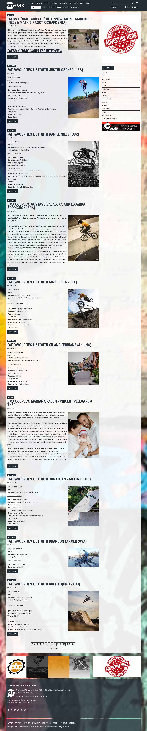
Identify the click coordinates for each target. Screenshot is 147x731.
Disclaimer (36, 723)
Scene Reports (107, 115)
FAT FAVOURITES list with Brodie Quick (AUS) (43, 584)
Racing (46, 3)
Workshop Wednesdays (110, 118)
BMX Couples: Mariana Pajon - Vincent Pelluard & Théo (49, 403)
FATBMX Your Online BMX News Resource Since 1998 (17, 5)
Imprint (10, 723)
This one (18, 376)
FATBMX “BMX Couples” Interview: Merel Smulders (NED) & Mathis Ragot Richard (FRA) (49, 21)
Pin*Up (105, 102)
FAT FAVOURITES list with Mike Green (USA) (42, 282)
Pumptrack (54, 3)
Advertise (53, 723)
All (32, 3)
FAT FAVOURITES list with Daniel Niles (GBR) (43, 134)
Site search (73, 723)
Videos (76, 3)
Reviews (105, 112)
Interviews (63, 3)
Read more (13, 57)
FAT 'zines (106, 109)
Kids (70, 3)
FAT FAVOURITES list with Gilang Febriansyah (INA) (49, 345)
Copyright (26, 723)
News (82, 3)
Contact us (63, 723)
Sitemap (45, 723)
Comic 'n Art (107, 99)
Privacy (18, 723)
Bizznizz (105, 96)
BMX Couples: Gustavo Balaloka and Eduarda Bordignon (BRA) (46, 206)
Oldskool (105, 105)
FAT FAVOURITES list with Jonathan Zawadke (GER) (49, 479)
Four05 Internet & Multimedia (49, 727)
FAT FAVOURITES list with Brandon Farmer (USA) (47, 541)
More (87, 3)
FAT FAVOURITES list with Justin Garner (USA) (45, 70)
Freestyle (39, 3)
